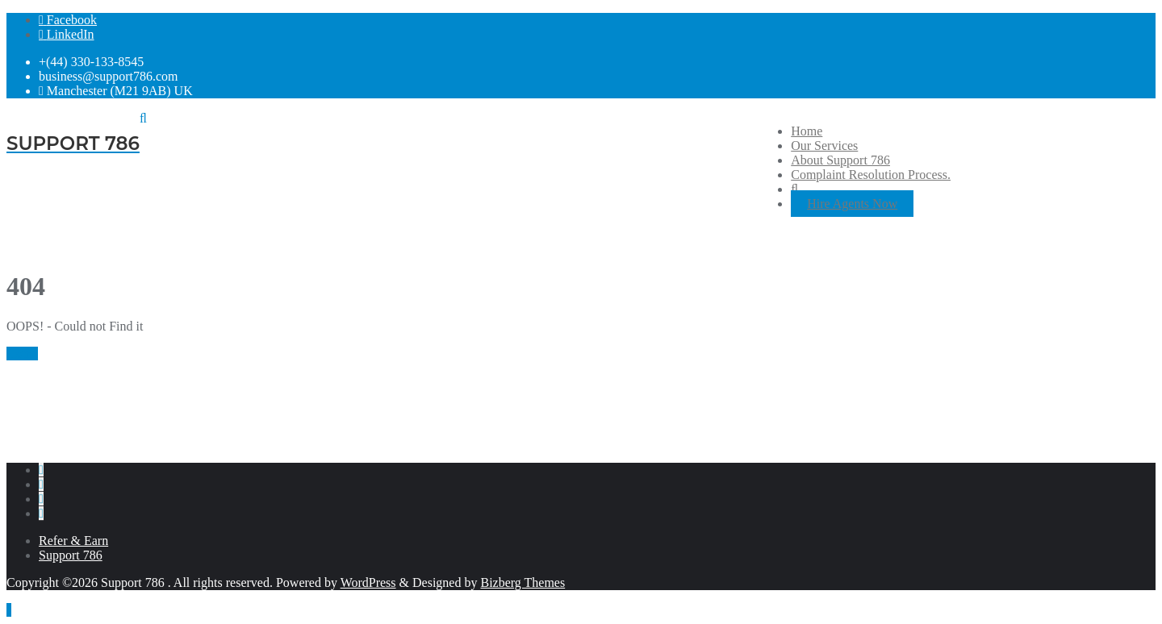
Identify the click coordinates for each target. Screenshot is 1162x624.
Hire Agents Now (852, 203)
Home (22, 353)
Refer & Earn (73, 540)
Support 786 (70, 555)
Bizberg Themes (522, 582)
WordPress (368, 582)
